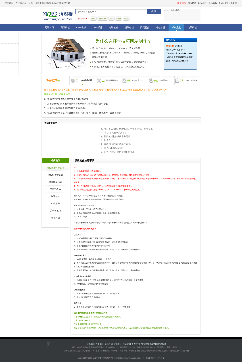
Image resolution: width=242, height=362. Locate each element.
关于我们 (100, 344)
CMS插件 (97, 27)
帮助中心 (118, 344)
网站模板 (202, 3)
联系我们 (91, 344)
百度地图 (153, 344)
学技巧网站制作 (58, 15)
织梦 (126, 18)
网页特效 (192, 3)
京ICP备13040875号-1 (155, 358)
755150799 (64, 3)
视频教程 (129, 27)
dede (119, 18)
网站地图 (145, 344)
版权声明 (109, 344)
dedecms (102, 18)
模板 (93, 18)
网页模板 (65, 27)
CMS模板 (81, 27)
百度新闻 (136, 344)
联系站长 (233, 3)
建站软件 (160, 27)
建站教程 (213, 3)
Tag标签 (223, 3)
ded (111, 18)
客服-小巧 (181, 50)
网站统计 (162, 344)
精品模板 (192, 27)
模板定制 (176, 27)
